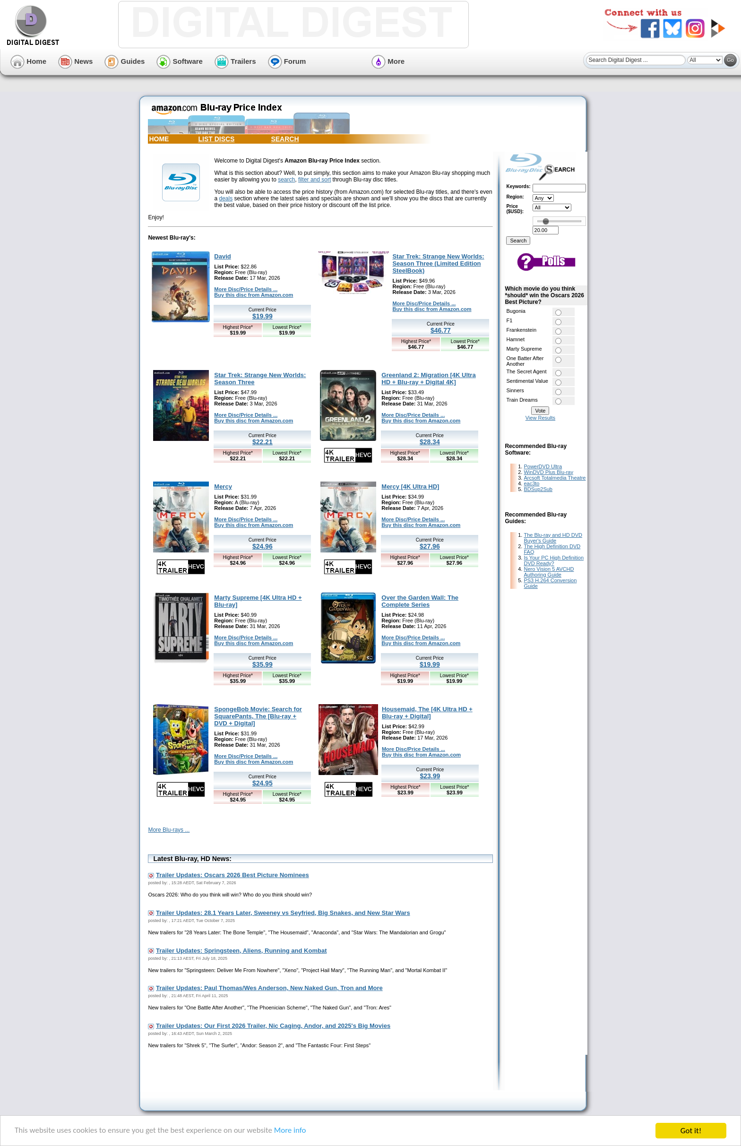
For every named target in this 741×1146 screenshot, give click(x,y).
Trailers (235, 61)
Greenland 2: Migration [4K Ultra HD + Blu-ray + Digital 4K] (428, 378)
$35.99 (262, 664)
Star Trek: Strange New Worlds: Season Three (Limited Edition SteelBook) (438, 263)
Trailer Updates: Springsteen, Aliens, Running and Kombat (241, 950)
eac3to (531, 483)
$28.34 (430, 442)
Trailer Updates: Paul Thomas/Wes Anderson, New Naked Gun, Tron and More (269, 987)
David (222, 256)
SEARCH (285, 139)
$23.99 (430, 776)
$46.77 (441, 330)
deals (226, 198)
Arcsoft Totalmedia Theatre (555, 478)
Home (28, 61)
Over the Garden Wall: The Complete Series (419, 601)
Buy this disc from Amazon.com (253, 295)
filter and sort (314, 179)
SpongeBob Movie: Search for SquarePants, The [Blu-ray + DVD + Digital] (258, 716)
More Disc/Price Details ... (245, 289)
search (286, 179)
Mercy (223, 486)
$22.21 (262, 442)
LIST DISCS (216, 139)
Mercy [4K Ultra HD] (410, 486)
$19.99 (262, 316)
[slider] (546, 221)
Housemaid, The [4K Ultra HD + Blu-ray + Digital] (427, 713)
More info (291, 1131)
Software (179, 61)
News (75, 61)
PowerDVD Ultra (543, 466)
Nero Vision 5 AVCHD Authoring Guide (549, 571)
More (388, 61)
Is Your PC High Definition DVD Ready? (554, 560)
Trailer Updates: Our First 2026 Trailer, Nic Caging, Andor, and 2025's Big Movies (273, 1025)
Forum (287, 61)
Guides (124, 61)
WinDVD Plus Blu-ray (548, 472)
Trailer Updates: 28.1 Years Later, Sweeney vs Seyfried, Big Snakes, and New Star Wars (283, 912)
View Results (540, 418)
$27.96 (430, 546)
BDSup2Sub (538, 489)
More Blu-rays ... (169, 830)
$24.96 (262, 546)
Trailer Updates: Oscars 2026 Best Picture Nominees (232, 875)
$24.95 (262, 783)
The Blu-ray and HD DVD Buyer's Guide (553, 537)
